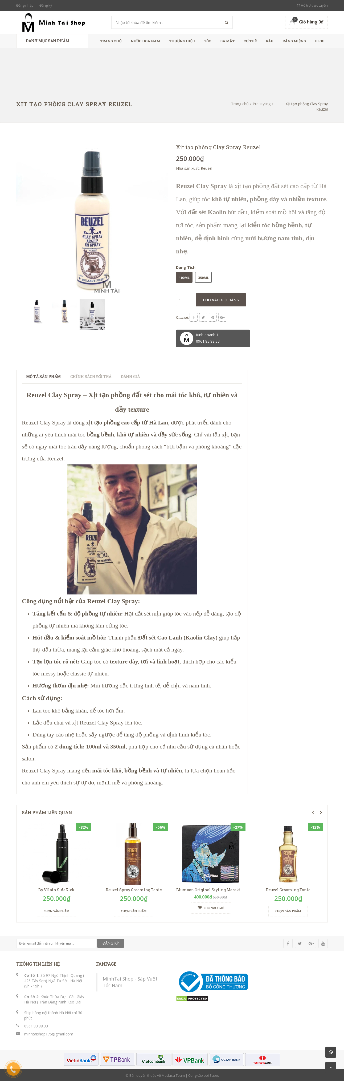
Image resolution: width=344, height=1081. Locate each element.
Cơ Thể (250, 41)
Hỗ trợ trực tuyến (312, 5)
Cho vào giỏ (211, 907)
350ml (203, 277)
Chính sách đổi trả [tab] (90, 375)
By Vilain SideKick (56, 888)
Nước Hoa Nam (145, 41)
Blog (319, 41)
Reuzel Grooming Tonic (288, 888)
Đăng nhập (25, 5)
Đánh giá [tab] (130, 375)
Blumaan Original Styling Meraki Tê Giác (215, 888)
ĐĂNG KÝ (111, 942)
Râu (269, 41)
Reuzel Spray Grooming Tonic (134, 888)
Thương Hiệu (182, 41)
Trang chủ (111, 41)
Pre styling (262, 103)
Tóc (207, 41)
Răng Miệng (294, 41)
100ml (184, 277)
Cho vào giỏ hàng (221, 299)
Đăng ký (45, 5)
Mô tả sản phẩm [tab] (43, 375)
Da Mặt (227, 41)
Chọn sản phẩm (56, 910)
